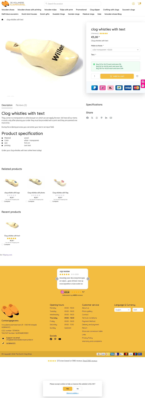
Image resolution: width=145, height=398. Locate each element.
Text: (93, 55)
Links (84, 335)
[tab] (21, 105)
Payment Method (88, 321)
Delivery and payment (90, 325)
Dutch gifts (44, 14)
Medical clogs (88, 14)
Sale (99, 14)
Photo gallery (87, 311)
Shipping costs (15, 199)
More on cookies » (72, 393)
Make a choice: (97, 46)
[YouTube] (60, 339)
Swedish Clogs (59, 14)
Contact (85, 315)
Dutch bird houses (29, 14)
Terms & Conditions (89, 318)
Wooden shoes (8, 10)
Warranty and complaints (92, 341)
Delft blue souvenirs (10, 14)
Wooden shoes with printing (29, 10)
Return (84, 328)
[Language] (122, 310)
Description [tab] (7, 105)
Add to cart (117, 76)
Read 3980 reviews (90, 361)
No (78, 389)
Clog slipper (95, 10)
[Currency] (137, 310)
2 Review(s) (95, 33)
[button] (133, 3)
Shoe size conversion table (92, 331)
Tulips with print (66, 10)
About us (85, 308)
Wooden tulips (50, 10)
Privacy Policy (87, 338)
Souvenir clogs (128, 10)
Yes (67, 389)
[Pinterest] (56, 339)
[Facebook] (52, 339)
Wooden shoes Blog (113, 14)
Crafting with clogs (111, 10)
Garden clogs (73, 14)
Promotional (81, 10)
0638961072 (6, 327)
